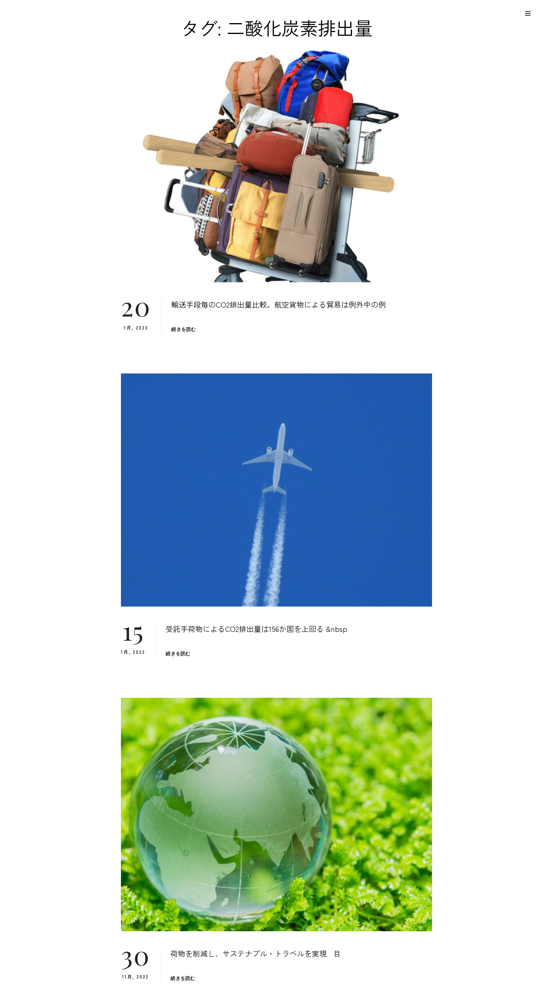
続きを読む (183, 329)
